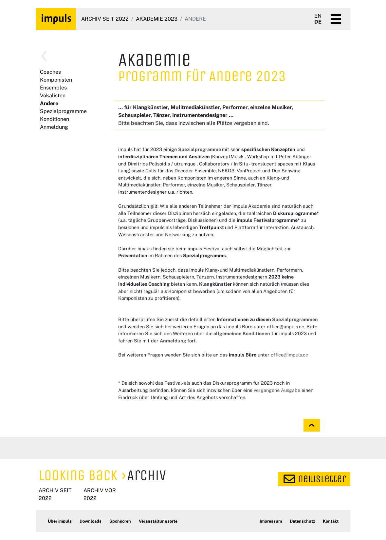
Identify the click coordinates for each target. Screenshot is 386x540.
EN (318, 16)
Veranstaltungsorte (158, 521)
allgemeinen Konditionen (241, 333)
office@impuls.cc (289, 354)
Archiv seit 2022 (105, 19)
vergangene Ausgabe (277, 390)
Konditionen (54, 119)
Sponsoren (120, 521)
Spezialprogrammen (295, 319)
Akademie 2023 (156, 19)
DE (318, 22)
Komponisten (56, 80)
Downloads (90, 521)
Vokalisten (52, 95)
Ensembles (53, 88)
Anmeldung (54, 127)
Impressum (271, 521)
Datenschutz (302, 521)
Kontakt (331, 521)
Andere (49, 103)
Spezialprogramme (63, 111)
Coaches (50, 72)
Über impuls (60, 521)
